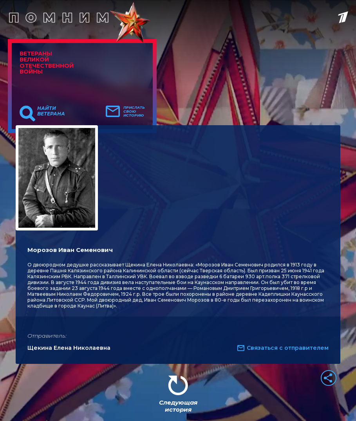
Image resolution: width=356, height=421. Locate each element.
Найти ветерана (51, 111)
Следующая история (178, 406)
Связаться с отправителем (288, 347)
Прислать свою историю (134, 111)
